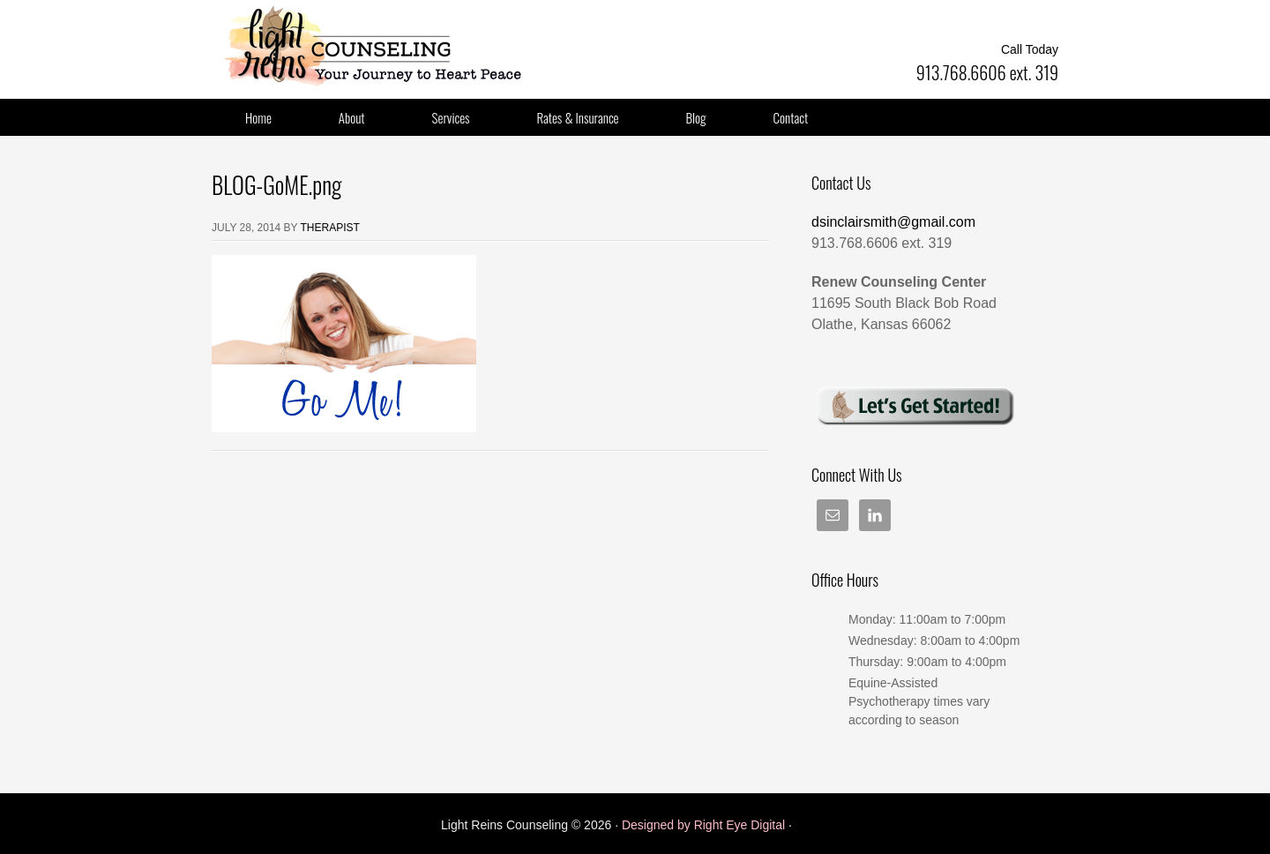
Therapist (330, 227)
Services (451, 117)
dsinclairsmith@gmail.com (893, 221)
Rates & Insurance (578, 117)
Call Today (1029, 49)
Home (258, 117)
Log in (812, 825)
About (352, 117)
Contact (791, 117)
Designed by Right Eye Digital (705, 825)
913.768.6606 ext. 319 (987, 72)
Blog (696, 117)
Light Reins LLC (388, 44)
